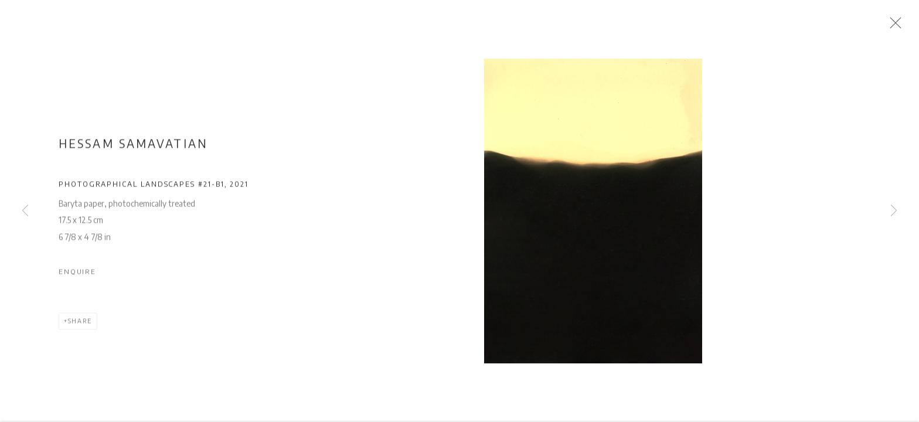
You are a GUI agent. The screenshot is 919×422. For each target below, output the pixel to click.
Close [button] (895, 26)
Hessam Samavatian (133, 146)
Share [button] (80, 324)
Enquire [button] (77, 274)
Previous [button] (25, 211)
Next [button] (894, 211)
